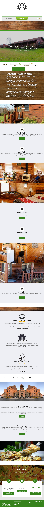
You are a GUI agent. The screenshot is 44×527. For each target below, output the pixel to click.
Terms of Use (38, 524)
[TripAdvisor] (39, 18)
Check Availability (18, 69)
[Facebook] (37, 18)
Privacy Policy (30, 524)
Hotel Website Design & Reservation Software (17, 522)
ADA (41, 525)
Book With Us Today (35, 513)
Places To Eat (22, 454)
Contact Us (22, 511)
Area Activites (22, 436)
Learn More (22, 158)
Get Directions (9, 513)
